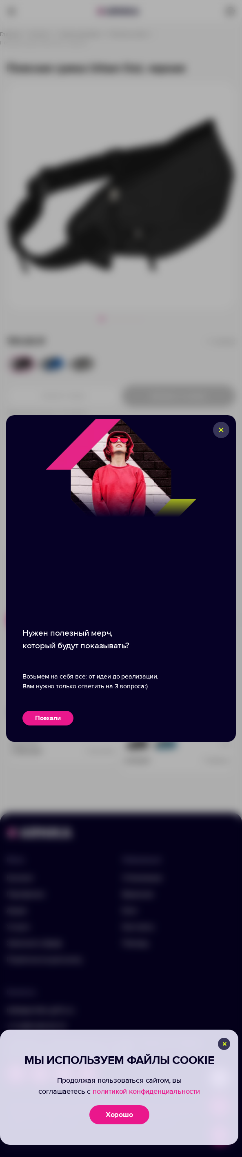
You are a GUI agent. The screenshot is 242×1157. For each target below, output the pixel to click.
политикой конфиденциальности (146, 1091)
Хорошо (119, 1114)
